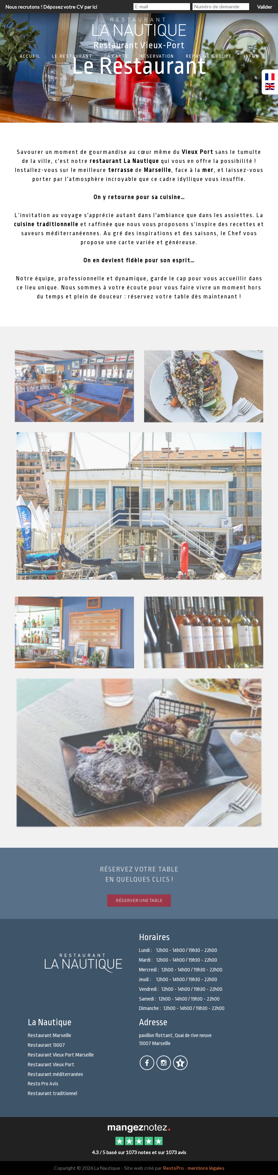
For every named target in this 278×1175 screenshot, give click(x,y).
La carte (117, 56)
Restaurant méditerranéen (55, 1074)
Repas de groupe (209, 56)
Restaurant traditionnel (52, 1093)
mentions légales (206, 1168)
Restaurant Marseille (49, 1035)
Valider (264, 7)
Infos (251, 56)
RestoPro (173, 1168)
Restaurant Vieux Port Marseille (61, 1055)
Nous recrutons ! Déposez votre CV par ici (51, 7)
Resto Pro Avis (43, 1084)
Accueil (30, 56)
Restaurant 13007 (46, 1045)
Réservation (157, 56)
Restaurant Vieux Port (51, 1065)
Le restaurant (72, 56)
